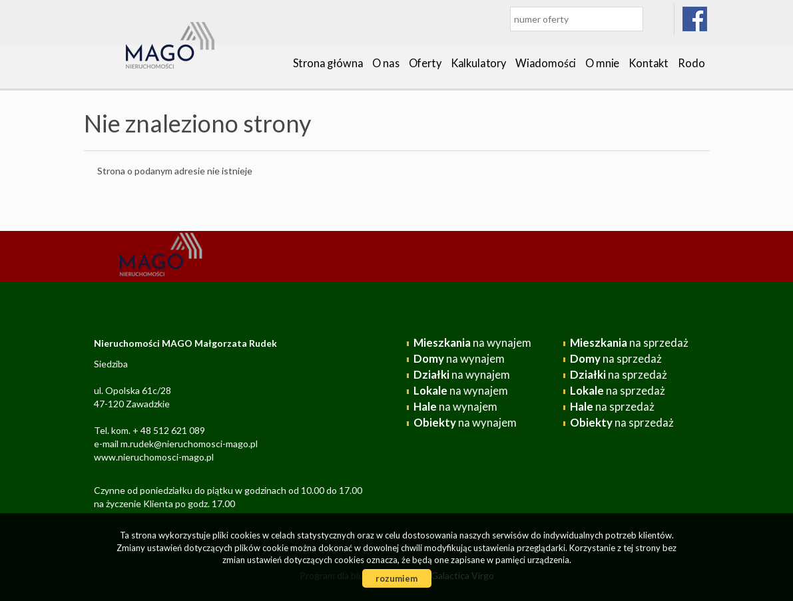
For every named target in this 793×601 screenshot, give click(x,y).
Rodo (691, 63)
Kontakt (648, 63)
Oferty (425, 63)
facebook (695, 19)
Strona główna (328, 63)
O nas (385, 63)
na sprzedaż (629, 342)
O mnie (602, 63)
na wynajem (472, 342)
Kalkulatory (478, 63)
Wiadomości (545, 63)
